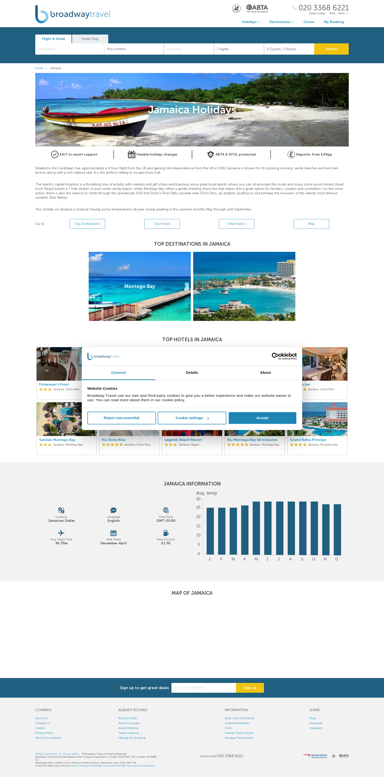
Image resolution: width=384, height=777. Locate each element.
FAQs (228, 728)
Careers (40, 728)
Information (237, 224)
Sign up (250, 688)
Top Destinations (87, 224)
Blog (313, 718)
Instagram (316, 728)
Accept (262, 418)
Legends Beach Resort (183, 440)
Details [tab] (192, 372)
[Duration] (239, 49)
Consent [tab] (118, 372)
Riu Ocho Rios (114, 440)
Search (331, 49)
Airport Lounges (129, 723)
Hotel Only (90, 39)
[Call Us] (321, 8)
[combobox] (69, 49)
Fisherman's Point (54, 385)
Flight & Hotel (53, 39)
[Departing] (189, 49)
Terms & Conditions (48, 738)
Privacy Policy (44, 733)
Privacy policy (71, 754)
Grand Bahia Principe (308, 440)
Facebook (316, 723)
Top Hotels (162, 224)
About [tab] (265, 372)
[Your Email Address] (203, 688)
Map (311, 224)
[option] (66, 401)
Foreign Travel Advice (239, 733)
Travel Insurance (128, 733)
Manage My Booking (131, 738)
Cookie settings (192, 418)
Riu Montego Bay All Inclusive (252, 440)
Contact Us (42, 723)
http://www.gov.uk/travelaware (137, 765)
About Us (41, 718)
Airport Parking (128, 728)
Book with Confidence (239, 718)
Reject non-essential (122, 418)
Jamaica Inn (300, 385)
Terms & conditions (46, 754)
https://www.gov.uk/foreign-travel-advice (94, 765)
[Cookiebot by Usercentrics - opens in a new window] (275, 356)
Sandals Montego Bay (57, 440)
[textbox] (72, 49)
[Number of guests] (289, 49)
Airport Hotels (127, 718)
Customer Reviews (237, 723)
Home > (42, 68)
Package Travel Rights (239, 738)
